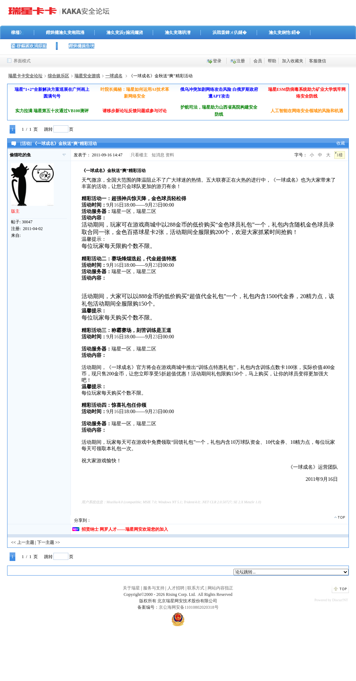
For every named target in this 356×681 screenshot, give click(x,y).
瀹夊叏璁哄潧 (177, 32)
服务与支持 (153, 588)
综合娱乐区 (58, 75)
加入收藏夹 (292, 60)
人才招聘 (175, 588)
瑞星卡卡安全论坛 (25, 75)
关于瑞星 (131, 588)
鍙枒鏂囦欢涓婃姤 (29, 45)
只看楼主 (139, 154)
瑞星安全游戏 (87, 75)
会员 (257, 60)
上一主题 (25, 542)
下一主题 (45, 542)
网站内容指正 (220, 588)
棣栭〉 (17, 32)
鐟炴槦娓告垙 (81, 45)
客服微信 (317, 60)
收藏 (340, 143)
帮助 (272, 60)
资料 (170, 154)
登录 (217, 60)
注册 (240, 60)
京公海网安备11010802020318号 (189, 607)
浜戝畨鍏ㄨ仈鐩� (230, 32)
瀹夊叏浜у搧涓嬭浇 (124, 32)
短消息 (158, 154)
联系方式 (195, 588)
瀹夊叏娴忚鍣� (284, 32)
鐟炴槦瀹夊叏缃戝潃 (65, 32)
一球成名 (113, 75)
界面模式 (22, 60)
